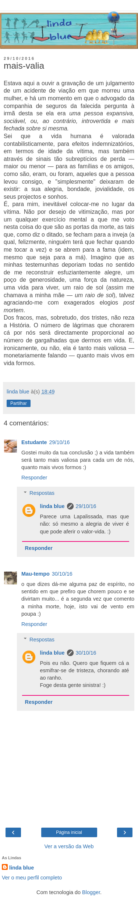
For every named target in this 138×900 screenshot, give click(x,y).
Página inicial (69, 832)
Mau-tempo (35, 574)
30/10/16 (62, 574)
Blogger (91, 892)
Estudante (34, 442)
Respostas (41, 493)
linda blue (52, 506)
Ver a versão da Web (68, 846)
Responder (34, 477)
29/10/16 (59, 442)
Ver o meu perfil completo (32, 878)
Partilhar (18, 403)
